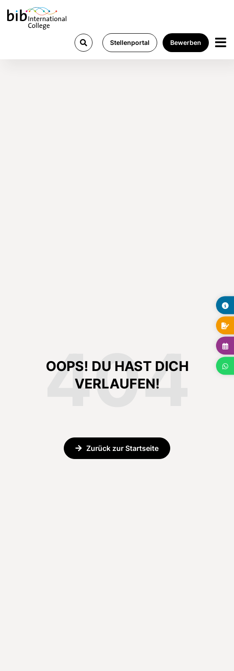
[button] (84, 43)
